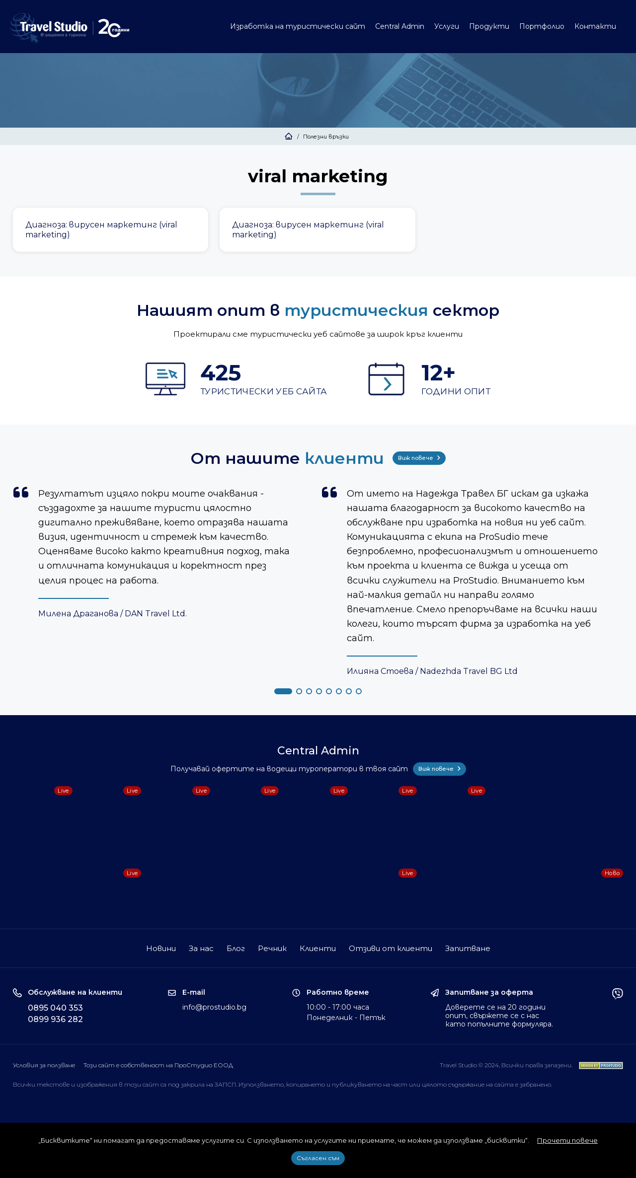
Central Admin (399, 26)
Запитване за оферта (489, 992)
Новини (161, 948)
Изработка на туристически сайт (297, 26)
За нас (201, 948)
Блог (236, 948)
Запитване (467, 948)
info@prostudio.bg (214, 1007)
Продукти (489, 26)
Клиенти (318, 948)
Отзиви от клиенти (390, 948)
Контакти (595, 26)
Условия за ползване (44, 1065)
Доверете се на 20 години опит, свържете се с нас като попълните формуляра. (499, 1016)
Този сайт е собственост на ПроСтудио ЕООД (158, 1065)
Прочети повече (567, 1140)
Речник (272, 948)
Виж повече (419, 457)
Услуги (446, 26)
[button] (283, 691)
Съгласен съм (318, 1158)
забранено (535, 1084)
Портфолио (541, 26)
